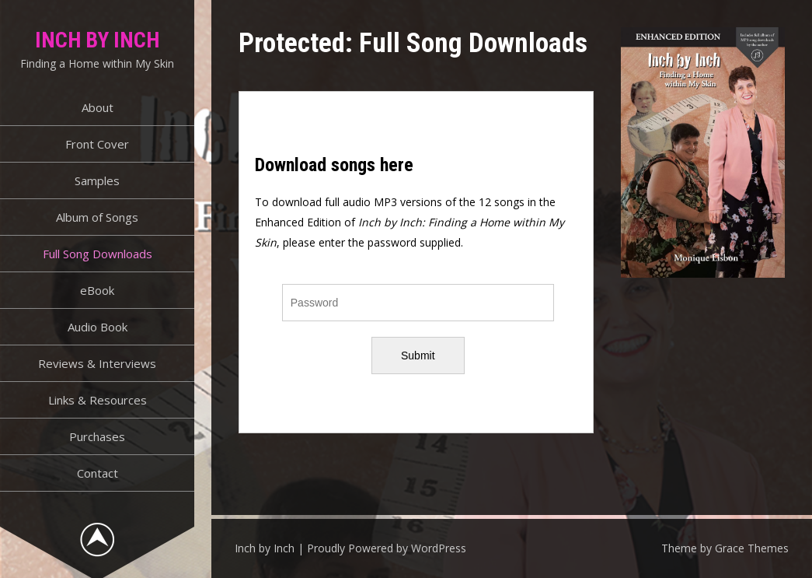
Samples (97, 180)
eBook (97, 290)
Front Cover (97, 144)
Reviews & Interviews (97, 363)
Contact (97, 473)
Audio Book (97, 327)
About (97, 107)
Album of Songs (97, 217)
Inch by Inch (97, 40)
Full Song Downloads (97, 253)
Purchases (97, 436)
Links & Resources (97, 400)
